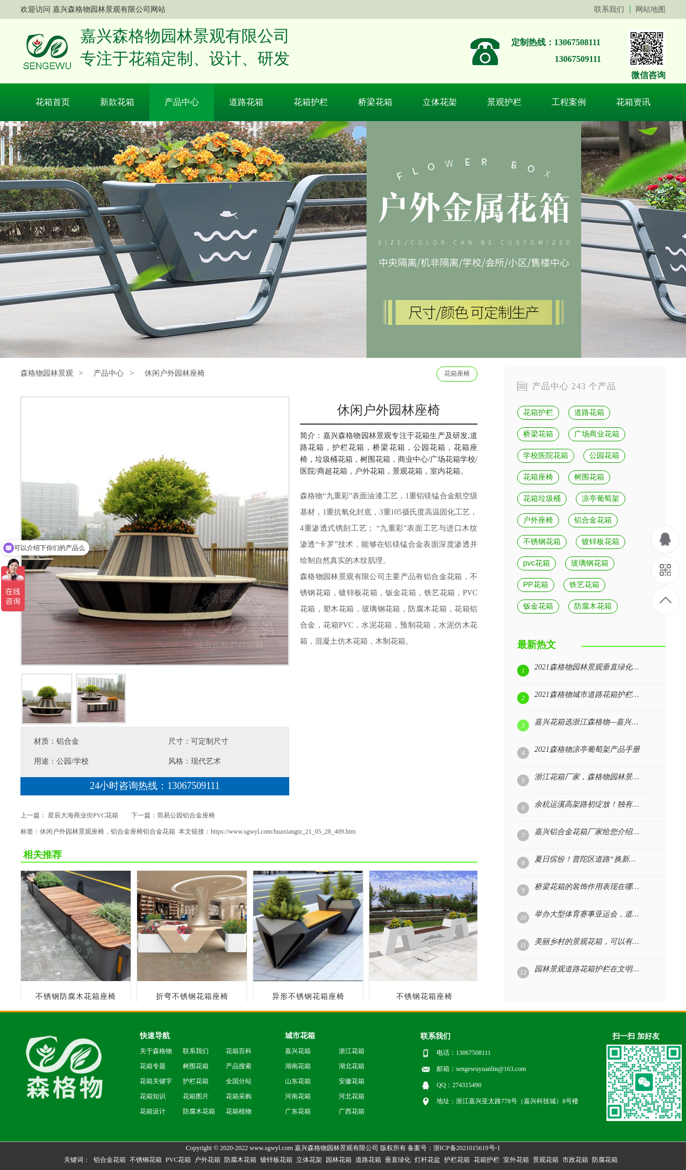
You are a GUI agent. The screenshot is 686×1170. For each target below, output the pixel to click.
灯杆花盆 (427, 1160)
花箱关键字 (156, 1081)
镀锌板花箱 (358, 593)
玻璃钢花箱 (381, 609)
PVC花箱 (178, 1160)
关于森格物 (156, 1051)
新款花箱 (117, 102)
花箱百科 (239, 1051)
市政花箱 (575, 1160)
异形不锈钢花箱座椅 (308, 996)
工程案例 (569, 102)
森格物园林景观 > (51, 373)
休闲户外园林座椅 (175, 373)
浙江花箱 (352, 1051)
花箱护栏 (311, 102)
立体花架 (440, 102)
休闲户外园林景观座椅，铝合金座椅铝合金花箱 (107, 831)
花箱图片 (196, 1096)
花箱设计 (153, 1111)
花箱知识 (153, 1096)
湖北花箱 (352, 1066)
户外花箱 (207, 1160)
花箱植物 (239, 1111)
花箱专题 (153, 1066)
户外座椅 (538, 520)
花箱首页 (52, 102)
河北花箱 (352, 1096)
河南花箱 (298, 1096)
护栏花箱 (196, 1081)
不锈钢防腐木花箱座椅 (75, 996)
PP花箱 (535, 584)
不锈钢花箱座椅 (424, 996)
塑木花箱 (338, 609)
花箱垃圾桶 (542, 498)
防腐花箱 (605, 1160)
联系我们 (609, 9)
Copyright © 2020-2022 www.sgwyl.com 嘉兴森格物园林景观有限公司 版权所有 (295, 1148)
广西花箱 (352, 1111)
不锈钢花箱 (542, 541)
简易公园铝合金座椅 (186, 815)
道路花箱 (246, 102)
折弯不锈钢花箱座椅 (192, 996)
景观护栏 (504, 102)
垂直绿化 (398, 1160)
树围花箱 (589, 477)
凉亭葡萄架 (600, 498)
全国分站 (239, 1081)
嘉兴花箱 (298, 1051)
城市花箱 (300, 1036)
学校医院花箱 (545, 455)
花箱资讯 (633, 102)
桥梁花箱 (375, 102)
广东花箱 (298, 1111)
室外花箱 (516, 1160)
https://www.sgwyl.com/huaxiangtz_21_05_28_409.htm (283, 831)
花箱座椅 (457, 373)
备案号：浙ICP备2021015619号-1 (454, 1148)
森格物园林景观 (327, 577)
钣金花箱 (538, 606)
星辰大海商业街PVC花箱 (83, 815)
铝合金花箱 (443, 577)
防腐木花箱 (427, 609)
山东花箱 (298, 1081)
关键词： (77, 1160)
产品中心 (182, 102)
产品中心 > (113, 373)
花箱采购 (239, 1096)
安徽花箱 (352, 1081)
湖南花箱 (298, 1066)
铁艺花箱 (439, 593)
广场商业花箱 (596, 433)
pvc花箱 (536, 563)
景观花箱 (546, 1160)
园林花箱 (339, 1160)
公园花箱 (604, 455)
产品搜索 (239, 1066)
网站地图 (650, 9)
